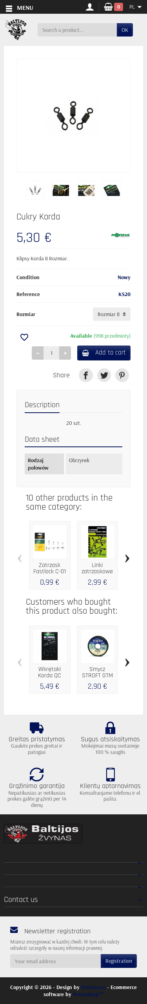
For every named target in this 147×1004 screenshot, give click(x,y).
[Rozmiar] (112, 314)
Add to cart (104, 352)
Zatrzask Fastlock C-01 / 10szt (49, 571)
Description (42, 405)
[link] (86, 375)
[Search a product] (77, 30)
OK (125, 29)
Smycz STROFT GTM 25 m (97, 675)
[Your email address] (55, 960)
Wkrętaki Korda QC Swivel (49, 675)
